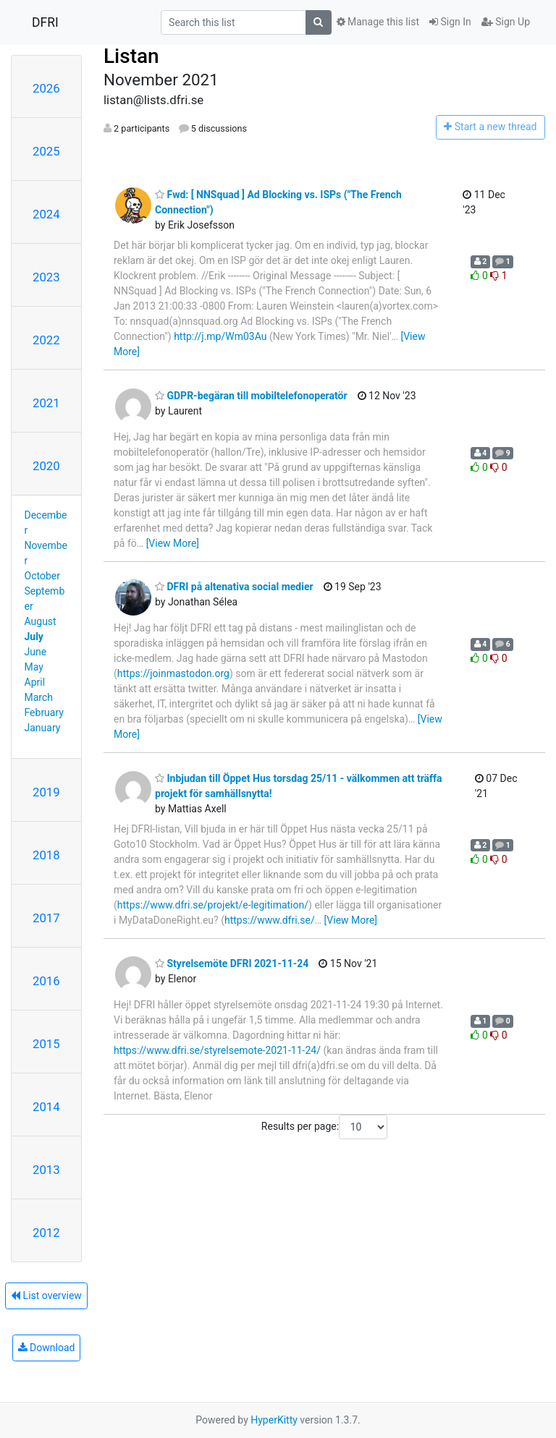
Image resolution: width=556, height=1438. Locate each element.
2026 (46, 88)
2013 (46, 1169)
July (34, 636)
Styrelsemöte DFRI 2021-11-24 (231, 963)
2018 (46, 855)
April (35, 682)
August (40, 621)
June (36, 652)
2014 (46, 1106)
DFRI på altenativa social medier (234, 586)
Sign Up (505, 21)
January (43, 727)
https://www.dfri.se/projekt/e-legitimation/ (212, 905)
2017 (46, 918)
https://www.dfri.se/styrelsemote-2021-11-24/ (217, 1050)
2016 (46, 981)
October (42, 576)
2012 (46, 1232)
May (34, 667)
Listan (131, 56)
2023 (46, 277)
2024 (46, 214)
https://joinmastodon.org (173, 673)
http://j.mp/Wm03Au (220, 336)
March (39, 697)
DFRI (45, 22)
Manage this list (378, 21)
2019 (46, 792)
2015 (46, 1044)
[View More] (172, 543)
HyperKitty (274, 1420)
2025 (46, 151)
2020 (46, 466)
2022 (46, 340)
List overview (46, 1295)
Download (46, 1347)
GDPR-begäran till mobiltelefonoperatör (251, 395)
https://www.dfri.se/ (269, 920)
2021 (46, 403)
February (44, 712)
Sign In (450, 21)
